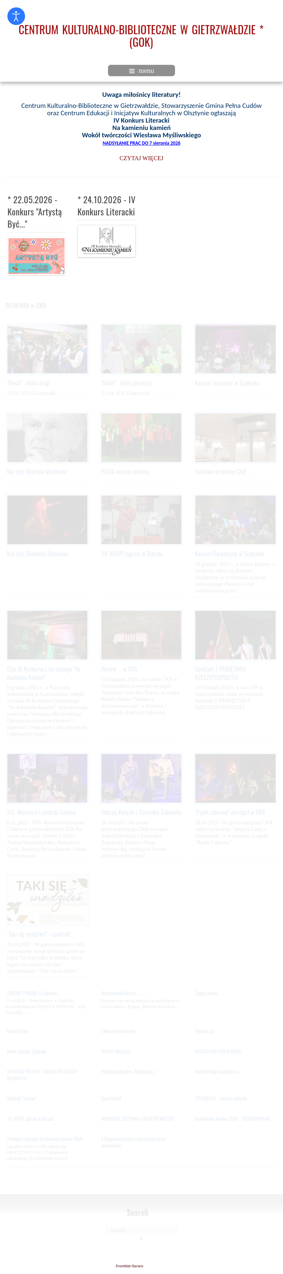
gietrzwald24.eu (141, 1265)
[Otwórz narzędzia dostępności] (16, 16)
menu (141, 70)
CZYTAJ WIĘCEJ (142, 158)
